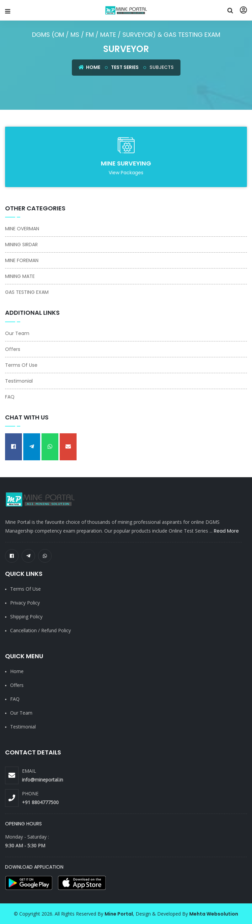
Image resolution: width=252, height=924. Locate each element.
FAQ (10, 396)
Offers (12, 349)
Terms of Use (25, 589)
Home (89, 67)
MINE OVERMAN (22, 228)
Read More (226, 531)
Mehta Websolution (213, 913)
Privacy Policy (25, 602)
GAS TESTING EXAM (27, 292)
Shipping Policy (26, 616)
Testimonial (19, 381)
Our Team (17, 333)
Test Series (125, 67)
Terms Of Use (21, 365)
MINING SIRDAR (21, 244)
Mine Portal (119, 913)
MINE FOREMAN (21, 260)
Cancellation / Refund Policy (40, 630)
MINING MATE (20, 276)
